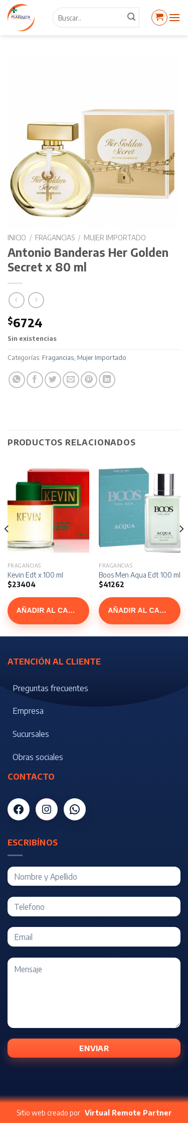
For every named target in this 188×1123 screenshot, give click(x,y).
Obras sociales (38, 757)
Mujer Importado (115, 237)
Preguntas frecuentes (50, 688)
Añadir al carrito (53, 610)
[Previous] (7, 549)
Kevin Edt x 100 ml (35, 575)
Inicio (17, 237)
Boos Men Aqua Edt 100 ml (139, 575)
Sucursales (31, 734)
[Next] (181, 549)
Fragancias (55, 237)
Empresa (28, 711)
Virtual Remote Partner (128, 1112)
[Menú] (174, 17)
